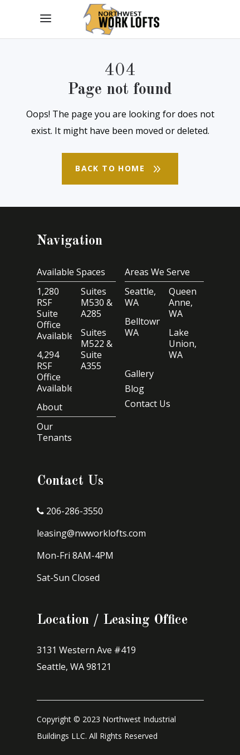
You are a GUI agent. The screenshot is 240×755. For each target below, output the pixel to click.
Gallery (139, 373)
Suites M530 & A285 (96, 302)
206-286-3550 (70, 511)
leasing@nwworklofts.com (91, 533)
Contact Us (147, 404)
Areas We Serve (157, 272)
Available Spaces (71, 272)
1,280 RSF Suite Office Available (55, 313)
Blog (134, 389)
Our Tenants (54, 432)
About (49, 407)
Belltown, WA (144, 327)
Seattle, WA (140, 297)
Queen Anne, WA (183, 302)
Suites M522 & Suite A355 (96, 349)
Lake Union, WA (183, 343)
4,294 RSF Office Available (55, 371)
